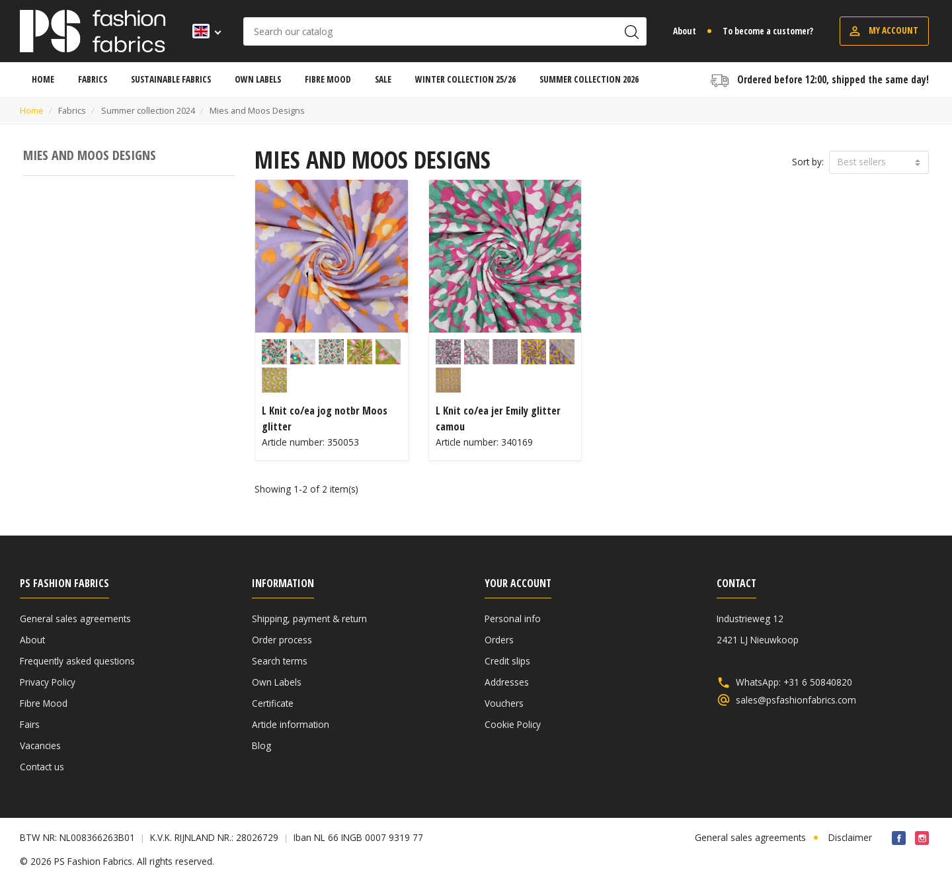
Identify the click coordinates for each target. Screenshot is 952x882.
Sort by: (808, 161)
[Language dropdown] (203, 31)
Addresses (507, 682)
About (684, 30)
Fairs (30, 724)
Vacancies (40, 745)
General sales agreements (75, 618)
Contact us (42, 766)
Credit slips (507, 661)
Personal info (513, 618)
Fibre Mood (43, 703)
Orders (499, 639)
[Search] (445, 31)
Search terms (279, 661)
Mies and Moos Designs (89, 155)
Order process (282, 639)
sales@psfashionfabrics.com (796, 700)
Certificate (273, 703)
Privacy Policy (47, 682)
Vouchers (504, 703)
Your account (518, 583)
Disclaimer (850, 837)
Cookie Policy (513, 724)
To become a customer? (768, 30)
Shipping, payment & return (309, 618)
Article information (290, 724)
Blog (261, 745)
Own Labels (276, 682)
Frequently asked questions (77, 661)
